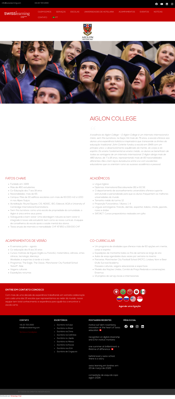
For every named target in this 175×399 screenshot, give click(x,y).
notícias (158, 12)
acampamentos (127, 12)
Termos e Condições (28, 332)
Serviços (61, 12)
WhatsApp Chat (16, 396)
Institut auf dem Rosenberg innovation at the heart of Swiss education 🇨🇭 (104, 327)
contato (42, 17)
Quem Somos (44, 12)
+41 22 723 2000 (41, 3)
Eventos (144, 12)
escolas (74, 12)
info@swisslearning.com (11, 3)
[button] (3, 73)
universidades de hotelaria (99, 12)
